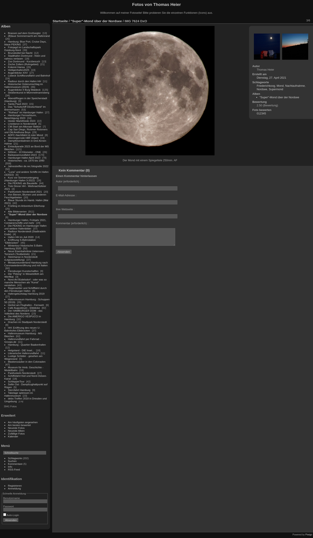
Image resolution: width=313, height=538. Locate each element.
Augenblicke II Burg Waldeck (24, 89)
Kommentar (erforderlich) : (72, 223)
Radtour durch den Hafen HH (24, 81)
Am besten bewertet (19, 425)
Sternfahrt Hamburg (19, 390)
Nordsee (262, 89)
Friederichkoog (266, 85)
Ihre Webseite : (65, 209)
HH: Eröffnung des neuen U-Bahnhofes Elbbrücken (22, 329)
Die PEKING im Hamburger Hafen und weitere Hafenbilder (25, 227)
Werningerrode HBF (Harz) (23, 137)
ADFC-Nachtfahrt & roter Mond (25, 135)
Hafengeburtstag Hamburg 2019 (26, 293)
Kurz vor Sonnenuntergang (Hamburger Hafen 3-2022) (21, 179)
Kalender (13, 436)
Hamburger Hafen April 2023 (24, 157)
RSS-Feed (14, 469)
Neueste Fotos (16, 427)
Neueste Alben (16, 430)
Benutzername (11, 498)
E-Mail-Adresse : (66, 195)
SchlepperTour (16, 381)
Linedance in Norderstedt (22, 123)
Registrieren (15, 485)
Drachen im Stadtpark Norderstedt (27, 322)
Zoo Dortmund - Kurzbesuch (24, 61)
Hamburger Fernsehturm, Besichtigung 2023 (20, 116)
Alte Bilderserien (17, 211)
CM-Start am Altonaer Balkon (24, 126)
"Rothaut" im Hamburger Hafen (25, 112)
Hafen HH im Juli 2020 (21, 237)
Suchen (12, 461)
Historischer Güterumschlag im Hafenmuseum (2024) (23, 85)
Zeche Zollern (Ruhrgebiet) (23, 64)
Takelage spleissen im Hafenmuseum (18, 394)
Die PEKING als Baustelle (22, 183)
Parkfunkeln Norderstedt (22, 373)
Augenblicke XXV (18, 72)
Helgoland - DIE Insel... (21, 350)
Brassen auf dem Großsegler (24, 33)
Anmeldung (14, 488)
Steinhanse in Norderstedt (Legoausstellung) (21, 258)
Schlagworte (15, 458)
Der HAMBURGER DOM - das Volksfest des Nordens (23, 312)
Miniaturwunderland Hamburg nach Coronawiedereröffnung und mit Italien (26, 264)
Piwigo (308, 534)
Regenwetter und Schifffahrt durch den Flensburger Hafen (25, 289)
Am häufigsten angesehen (23, 422)
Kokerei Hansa (16, 67)
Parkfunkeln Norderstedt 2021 (25, 191)
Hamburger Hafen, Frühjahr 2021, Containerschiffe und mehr (25, 221)
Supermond (276, 89)
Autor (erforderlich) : (68, 181)
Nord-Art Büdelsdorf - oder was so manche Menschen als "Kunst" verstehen (25, 282)
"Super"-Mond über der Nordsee (27, 214)
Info (10, 466)
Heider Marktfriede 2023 (21, 120)
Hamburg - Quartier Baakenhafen (27, 344)
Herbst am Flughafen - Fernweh (26, 305)
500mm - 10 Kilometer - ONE (24, 152)
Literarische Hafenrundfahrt (23, 353)
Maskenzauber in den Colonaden (27, 361)
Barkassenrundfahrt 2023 (22, 154)
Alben (5, 26)
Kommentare (15, 463)
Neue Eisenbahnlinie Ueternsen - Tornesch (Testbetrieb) (24, 252)
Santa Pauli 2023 (18, 103)
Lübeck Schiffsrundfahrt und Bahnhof (29, 75)
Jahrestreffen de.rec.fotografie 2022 (28, 166)
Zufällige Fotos (16, 433)
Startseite (60, 21)
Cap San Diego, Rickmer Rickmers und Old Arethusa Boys (26, 131)
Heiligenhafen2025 (18, 69)
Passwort (8, 506)
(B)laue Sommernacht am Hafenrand (29, 35)
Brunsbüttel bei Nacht (20, 52)
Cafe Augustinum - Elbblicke (24, 307)
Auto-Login (11, 515)
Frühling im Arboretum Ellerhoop (26, 205)
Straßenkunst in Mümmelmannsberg (28, 92)
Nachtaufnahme (295, 85)
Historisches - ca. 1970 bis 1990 (26, 160)
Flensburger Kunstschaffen (23, 271)
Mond (280, 85)
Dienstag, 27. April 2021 (271, 77)
